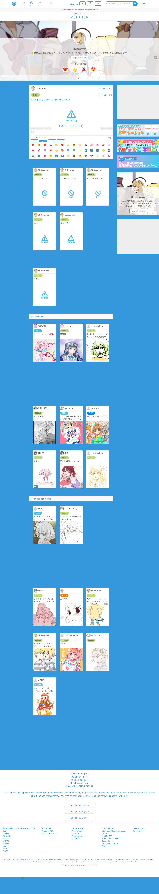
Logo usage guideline (110, 843)
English (6, 831)
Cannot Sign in (107, 841)
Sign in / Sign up (79, 805)
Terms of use (77, 831)
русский (6, 848)
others (61, 141)
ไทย (4, 846)
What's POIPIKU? (48, 831)
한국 (4, 838)
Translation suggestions (24, 828)
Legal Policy (76, 838)
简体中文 (6, 841)
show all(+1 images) (71, 126)
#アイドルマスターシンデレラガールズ (50, 99)
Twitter (105, 833)
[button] (23, 878)
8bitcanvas (79, 49)
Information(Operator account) (114, 831)
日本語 (5, 851)
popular (43, 141)
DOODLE (35, 95)
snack (52, 141)
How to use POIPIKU (49, 833)
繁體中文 (6, 843)
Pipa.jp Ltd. (137, 831)
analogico (84, 865)
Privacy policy (77, 836)
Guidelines (76, 833)
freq (34, 141)
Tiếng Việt (7, 836)
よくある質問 (107, 836)
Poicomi (104, 846)
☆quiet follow (79, 57)
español (6, 833)
